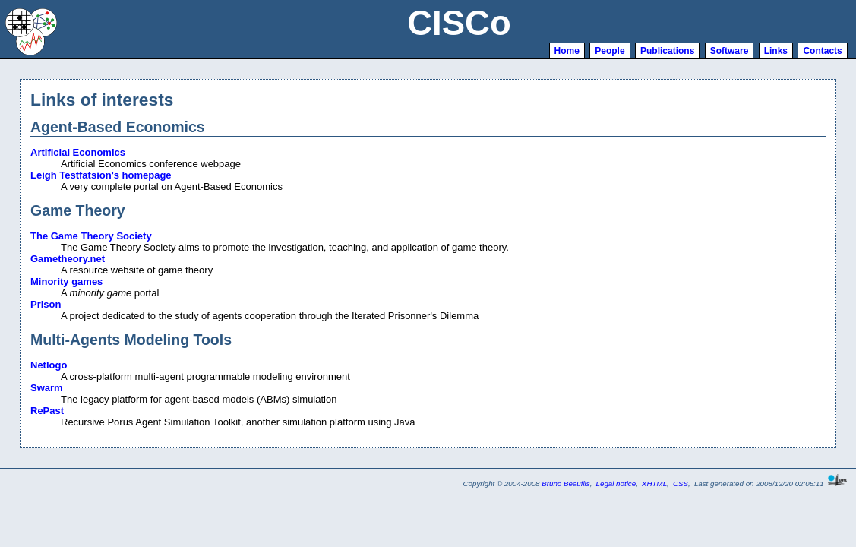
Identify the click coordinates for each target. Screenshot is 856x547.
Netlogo (48, 365)
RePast (47, 410)
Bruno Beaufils (565, 483)
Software (729, 51)
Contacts (822, 51)
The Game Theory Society (91, 236)
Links (776, 51)
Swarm (46, 388)
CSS (680, 483)
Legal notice (616, 483)
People (609, 51)
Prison (45, 304)
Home (567, 51)
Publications (667, 51)
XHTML (654, 483)
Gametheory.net (67, 258)
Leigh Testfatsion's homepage (101, 175)
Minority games (66, 281)
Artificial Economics (77, 152)
